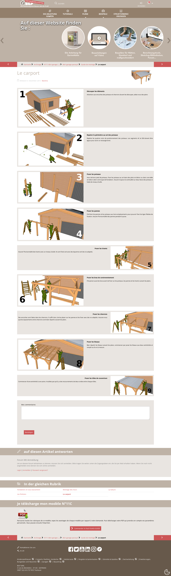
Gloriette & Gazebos (110, 559)
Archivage (37, 64)
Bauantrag (58, 562)
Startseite (27, 64)
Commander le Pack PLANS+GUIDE (85, 528)
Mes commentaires (28, 405)
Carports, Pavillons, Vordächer (47, 559)
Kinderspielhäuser (24, 559)
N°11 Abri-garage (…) (52, 64)
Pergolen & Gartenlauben (88, 559)
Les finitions (21, 494)
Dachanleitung (128, 559)
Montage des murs (70, 490)
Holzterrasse (69, 559)
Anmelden (27, 470)
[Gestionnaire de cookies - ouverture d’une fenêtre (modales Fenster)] (167, 572)
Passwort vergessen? (40, 470)
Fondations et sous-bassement (28, 490)
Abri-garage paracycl (70, 64)
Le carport (67, 494)
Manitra (45, 81)
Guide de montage (88, 64)
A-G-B (20, 551)
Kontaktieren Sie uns (26, 547)
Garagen (45, 562)
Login (19, 470)
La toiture (112, 490)
